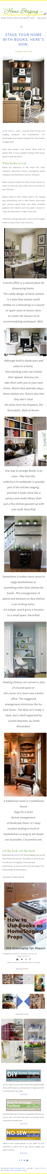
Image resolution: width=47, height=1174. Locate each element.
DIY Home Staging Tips (16, 1168)
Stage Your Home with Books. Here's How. (18, 982)
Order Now (23, 1094)
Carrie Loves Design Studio (15, 1170)
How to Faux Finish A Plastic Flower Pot (34, 1052)
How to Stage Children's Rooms (34, 1030)
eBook (10, 131)
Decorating (23, 962)
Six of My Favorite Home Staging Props (12, 1030)
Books (15, 962)
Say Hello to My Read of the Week (39, 983)
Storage (37, 962)
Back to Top (40, 1168)
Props (30, 962)
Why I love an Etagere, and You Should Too (7, 981)
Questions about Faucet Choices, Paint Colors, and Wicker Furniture (12, 1052)
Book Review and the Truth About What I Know (29, 982)
